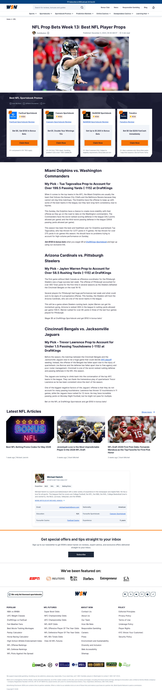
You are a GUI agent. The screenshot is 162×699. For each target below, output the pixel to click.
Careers (84, 634)
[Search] (82, 7)
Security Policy (125, 638)
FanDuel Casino (73, 522)
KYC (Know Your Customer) (131, 634)
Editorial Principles (127, 613)
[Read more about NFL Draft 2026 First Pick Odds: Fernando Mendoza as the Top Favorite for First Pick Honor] (132, 450)
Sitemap (85, 655)
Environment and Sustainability (95, 642)
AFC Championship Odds (55, 621)
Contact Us (86, 613)
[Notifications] (153, 7)
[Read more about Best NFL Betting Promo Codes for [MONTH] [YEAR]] (30, 447)
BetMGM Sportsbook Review (95, 123)
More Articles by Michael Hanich (49, 502)
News (116, 7)
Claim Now (24, 144)
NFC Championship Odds (55, 617)
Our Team (85, 621)
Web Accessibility (89, 651)
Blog (145, 7)
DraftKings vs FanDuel (17, 621)
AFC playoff (106, 361)
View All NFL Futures (53, 642)
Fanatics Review (127, 123)
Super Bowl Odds (52, 613)
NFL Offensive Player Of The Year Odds (61, 630)
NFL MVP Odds (51, 625)
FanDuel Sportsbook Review (22, 123)
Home (9, 19)
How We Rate (87, 625)
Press (83, 638)
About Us (85, 617)
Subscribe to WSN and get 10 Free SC (82, 2)
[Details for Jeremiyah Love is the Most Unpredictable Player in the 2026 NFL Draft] (81, 430)
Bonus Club (105, 7)
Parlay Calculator (14, 634)
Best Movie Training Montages (20, 630)
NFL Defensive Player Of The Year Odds (61, 634)
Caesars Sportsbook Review (58, 123)
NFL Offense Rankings (16, 646)
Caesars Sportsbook (118, 515)
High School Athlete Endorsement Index (24, 642)
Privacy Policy (125, 617)
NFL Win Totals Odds (53, 638)
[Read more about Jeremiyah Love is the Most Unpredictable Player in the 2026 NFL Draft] (81, 449)
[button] (145, 98)
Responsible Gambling (131, 7)
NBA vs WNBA (13, 613)
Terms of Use (124, 621)
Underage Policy (126, 625)
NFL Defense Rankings (17, 651)
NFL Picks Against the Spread (20, 655)
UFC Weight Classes (16, 617)
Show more (148, 413)
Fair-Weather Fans (15, 625)
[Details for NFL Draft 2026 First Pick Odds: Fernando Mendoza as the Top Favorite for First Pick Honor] (132, 430)
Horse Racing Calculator (17, 638)
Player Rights (124, 630)
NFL (14, 19)
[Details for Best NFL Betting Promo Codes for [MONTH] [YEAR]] (30, 430)
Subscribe (81, 556)
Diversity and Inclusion (91, 646)
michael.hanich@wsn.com (69, 509)
